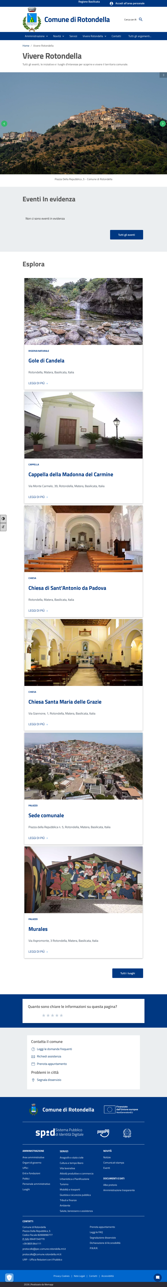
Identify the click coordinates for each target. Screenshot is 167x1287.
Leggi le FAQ (96, 1232)
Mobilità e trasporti (70, 1189)
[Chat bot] (157, 1277)
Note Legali (79, 1276)
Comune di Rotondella (77, 19)
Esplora (34, 264)
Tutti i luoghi (127, 973)
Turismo (64, 1184)
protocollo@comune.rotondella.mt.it (42, 1254)
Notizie (107, 1157)
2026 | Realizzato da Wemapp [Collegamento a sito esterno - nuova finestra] (38, 1284)
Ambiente (65, 1205)
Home (26, 46)
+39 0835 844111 (32, 1244)
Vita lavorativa (67, 1168)
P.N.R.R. (94, 1248)
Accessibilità (107, 1276)
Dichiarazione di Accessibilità (105, 1243)
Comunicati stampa (113, 1163)
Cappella (33, 464)
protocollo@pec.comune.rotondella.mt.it (44, 1249)
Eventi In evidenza (49, 199)
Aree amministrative (33, 1157)
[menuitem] (116, 36)
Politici (26, 1179)
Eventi (106, 1168)
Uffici (25, 1168)
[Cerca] (140, 19)
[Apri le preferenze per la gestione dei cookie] (9, 1277)
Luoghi (26, 1189)
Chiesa (32, 578)
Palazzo (33, 805)
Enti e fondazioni (31, 1173)
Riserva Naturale (38, 351)
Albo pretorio (110, 1185)
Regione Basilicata (89, 2)
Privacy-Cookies (62, 1276)
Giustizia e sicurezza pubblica (75, 1195)
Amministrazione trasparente (119, 1190)
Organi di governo (32, 1163)
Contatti (28, 1221)
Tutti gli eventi (126, 235)
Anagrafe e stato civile (72, 1157)
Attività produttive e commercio (76, 1173)
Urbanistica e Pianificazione (74, 1179)
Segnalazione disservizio (103, 1238)
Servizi (64, 1151)
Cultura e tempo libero (71, 1163)
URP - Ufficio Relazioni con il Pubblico (42, 1259)
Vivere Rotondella (43, 46)
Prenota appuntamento (102, 1227)
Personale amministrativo (36, 1184)
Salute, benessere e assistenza (76, 1211)
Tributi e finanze (68, 1200)
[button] (126, 4)
